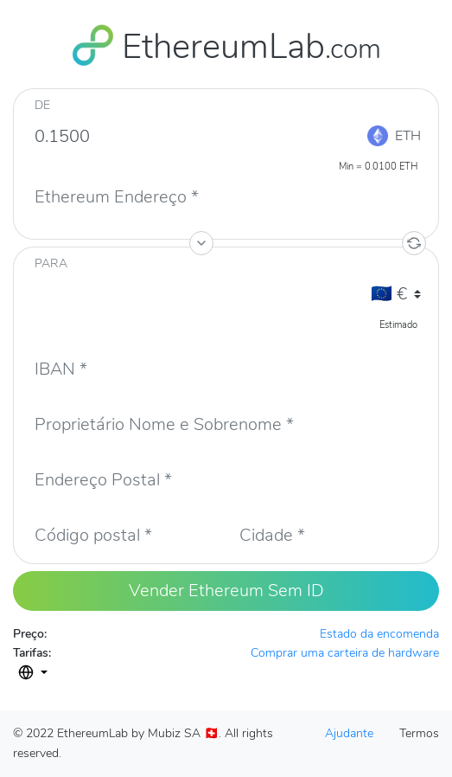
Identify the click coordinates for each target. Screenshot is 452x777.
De (42, 105)
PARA (51, 263)
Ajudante (349, 733)
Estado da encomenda (379, 634)
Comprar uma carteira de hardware (345, 653)
